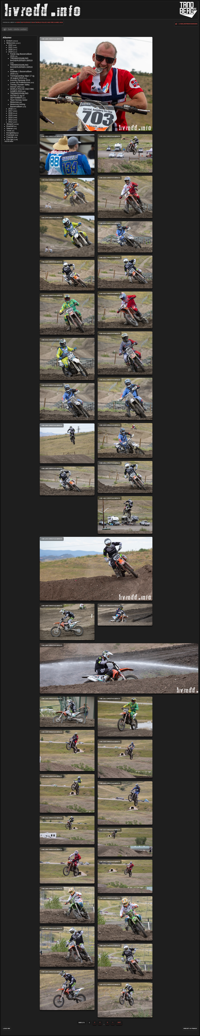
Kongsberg (10, 133)
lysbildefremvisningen (188, 24)
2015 (10, 115)
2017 (10, 111)
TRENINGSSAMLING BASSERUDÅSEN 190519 (21, 66)
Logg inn (6, 1028)
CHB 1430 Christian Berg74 (125, 803)
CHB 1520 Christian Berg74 (67, 314)
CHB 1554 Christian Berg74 (125, 153)
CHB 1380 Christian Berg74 (67, 990)
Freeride (9, 137)
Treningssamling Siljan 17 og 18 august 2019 (22, 77)
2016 (10, 113)
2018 (10, 109)
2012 (10, 122)
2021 (10, 47)
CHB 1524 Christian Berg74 (125, 310)
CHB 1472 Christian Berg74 (96, 569)
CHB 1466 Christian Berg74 (125, 615)
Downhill (9, 126)
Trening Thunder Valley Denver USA (19, 86)
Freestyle (10, 135)
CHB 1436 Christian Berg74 (125, 759)
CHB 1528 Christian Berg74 (67, 275)
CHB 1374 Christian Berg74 (125, 999)
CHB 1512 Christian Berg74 (125, 399)
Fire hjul (9, 139)
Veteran (9, 128)
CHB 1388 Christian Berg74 (67, 946)
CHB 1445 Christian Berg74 (67, 712)
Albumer (7, 37)
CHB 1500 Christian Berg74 (67, 443)
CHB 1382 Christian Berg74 (125, 961)
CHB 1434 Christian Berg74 (67, 793)
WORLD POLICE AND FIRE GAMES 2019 (49, 22)
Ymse (8, 131)
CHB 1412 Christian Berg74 (67, 830)
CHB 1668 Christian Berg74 (96, 84)
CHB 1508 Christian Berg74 (125, 440)
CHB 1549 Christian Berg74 (125, 197)
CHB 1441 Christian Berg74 (125, 717)
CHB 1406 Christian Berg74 (67, 865)
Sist (119, 1022)
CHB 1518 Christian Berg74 (125, 353)
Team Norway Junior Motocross (18, 101)
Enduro (9, 41)
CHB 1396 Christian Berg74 (67, 905)
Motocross (25, 22)
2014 (10, 117)
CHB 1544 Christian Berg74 (67, 195)
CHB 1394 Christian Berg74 (125, 918)
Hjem (18, 22)
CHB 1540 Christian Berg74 (67, 236)
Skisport (9, 124)
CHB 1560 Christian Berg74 (67, 154)
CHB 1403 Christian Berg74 (125, 876)
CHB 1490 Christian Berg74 (67, 480)
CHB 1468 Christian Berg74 (67, 622)
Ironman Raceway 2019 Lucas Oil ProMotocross (20, 81)
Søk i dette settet (17, 29)
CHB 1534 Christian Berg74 (125, 236)
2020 (10, 50)
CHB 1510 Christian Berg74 (67, 401)
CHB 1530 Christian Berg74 (125, 272)
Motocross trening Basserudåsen (17, 105)
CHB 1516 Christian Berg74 (67, 359)
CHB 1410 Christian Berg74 (125, 842)
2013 (10, 120)
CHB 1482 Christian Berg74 (125, 515)
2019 (33, 22)
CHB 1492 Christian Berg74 (125, 477)
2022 (10, 45)
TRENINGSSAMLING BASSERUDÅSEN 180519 (21, 59)
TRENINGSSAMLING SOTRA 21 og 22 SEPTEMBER (19, 95)
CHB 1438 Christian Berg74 (67, 750)
